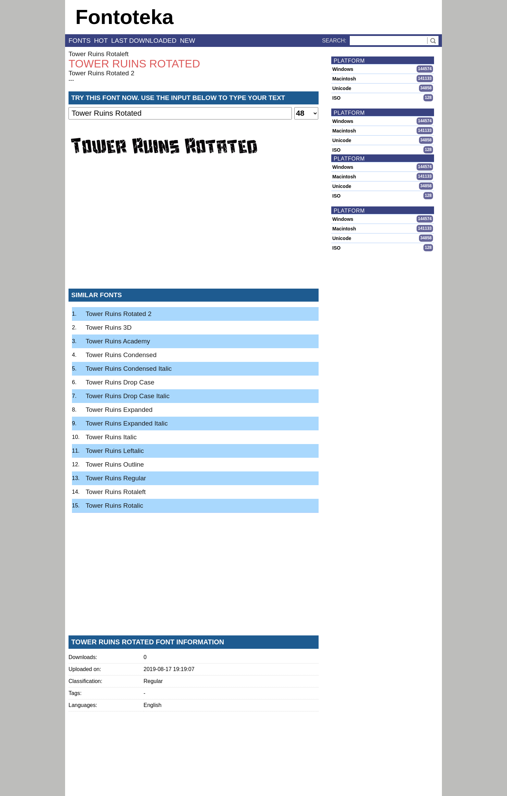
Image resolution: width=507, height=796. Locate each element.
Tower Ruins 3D (109, 327)
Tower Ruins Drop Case (120, 382)
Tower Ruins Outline (115, 464)
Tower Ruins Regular (116, 478)
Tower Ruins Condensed (121, 354)
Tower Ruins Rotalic (114, 505)
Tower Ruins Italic (111, 437)
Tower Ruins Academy (118, 341)
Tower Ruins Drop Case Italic (128, 396)
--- (71, 80)
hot (101, 40)
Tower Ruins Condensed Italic (129, 368)
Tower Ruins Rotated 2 (101, 73)
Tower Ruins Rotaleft (98, 54)
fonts (79, 40)
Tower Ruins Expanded (119, 409)
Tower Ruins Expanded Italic (127, 423)
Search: (334, 40)
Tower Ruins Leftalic (115, 450)
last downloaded (144, 40)
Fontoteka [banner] (124, 16)
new (187, 40)
